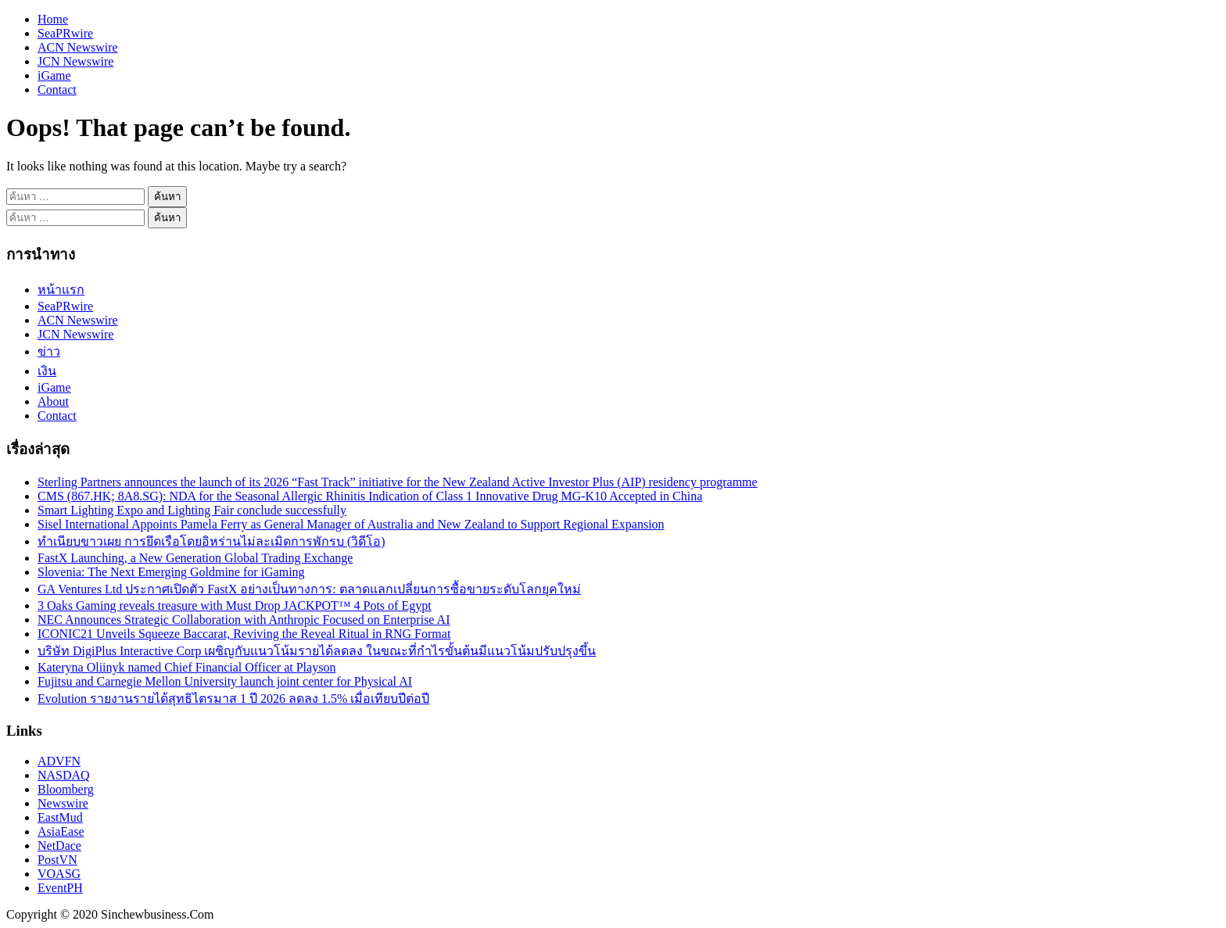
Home (53, 19)
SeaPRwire (65, 33)
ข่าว (49, 351)
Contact (57, 89)
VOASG (59, 873)
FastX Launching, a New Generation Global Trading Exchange (195, 557)
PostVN (57, 859)
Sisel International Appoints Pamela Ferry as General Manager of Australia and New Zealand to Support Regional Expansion (351, 524)
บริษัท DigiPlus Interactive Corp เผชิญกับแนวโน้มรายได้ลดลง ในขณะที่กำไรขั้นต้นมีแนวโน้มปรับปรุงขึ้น (317, 650)
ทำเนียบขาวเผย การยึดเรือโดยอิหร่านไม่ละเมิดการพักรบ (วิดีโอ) (211, 541)
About (53, 401)
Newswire (63, 803)
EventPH (60, 887)
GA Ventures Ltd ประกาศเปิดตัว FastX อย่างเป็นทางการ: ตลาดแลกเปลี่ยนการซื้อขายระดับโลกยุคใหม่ (309, 589)
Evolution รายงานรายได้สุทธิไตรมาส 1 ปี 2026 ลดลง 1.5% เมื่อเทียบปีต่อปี (233, 698)
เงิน (47, 371)
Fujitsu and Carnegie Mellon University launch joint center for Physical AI (225, 681)
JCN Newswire (75, 61)
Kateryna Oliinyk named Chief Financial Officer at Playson (186, 667)
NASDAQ (64, 775)
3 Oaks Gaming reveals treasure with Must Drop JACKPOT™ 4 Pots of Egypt (235, 605)
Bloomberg (66, 789)
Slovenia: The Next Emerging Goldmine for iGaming (171, 572)
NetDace (59, 845)
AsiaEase (61, 831)
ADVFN (59, 761)
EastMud (60, 817)
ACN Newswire (78, 47)
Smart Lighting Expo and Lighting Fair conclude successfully (192, 510)
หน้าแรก (61, 289)
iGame (54, 75)
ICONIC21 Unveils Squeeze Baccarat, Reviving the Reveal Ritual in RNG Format (244, 633)
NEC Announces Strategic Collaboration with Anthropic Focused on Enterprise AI (244, 619)
